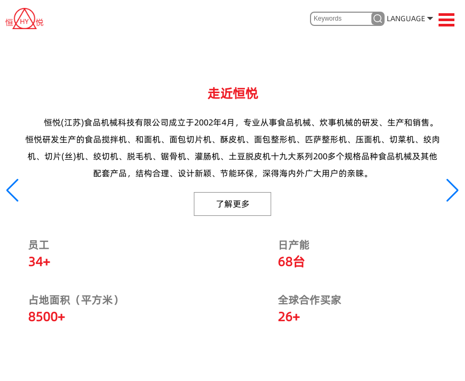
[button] (12, 190)
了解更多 (233, 204)
